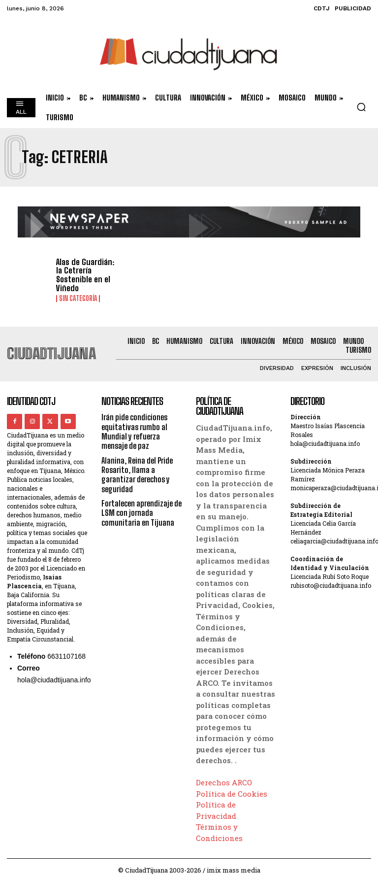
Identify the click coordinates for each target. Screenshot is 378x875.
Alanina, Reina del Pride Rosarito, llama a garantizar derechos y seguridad (137, 467)
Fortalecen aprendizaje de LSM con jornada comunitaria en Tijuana (141, 505)
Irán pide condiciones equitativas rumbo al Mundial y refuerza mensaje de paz (134, 424)
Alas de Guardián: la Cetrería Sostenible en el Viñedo (88, 271)
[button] (361, 107)
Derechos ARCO (224, 775)
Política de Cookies (231, 786)
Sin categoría (78, 290)
